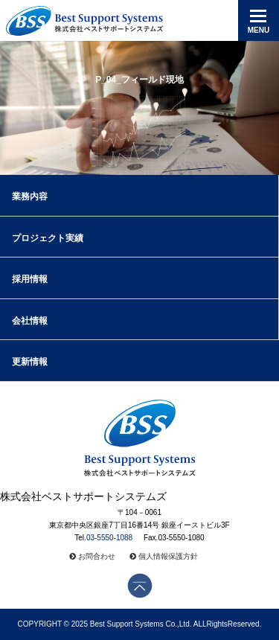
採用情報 (30, 279)
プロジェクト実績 (47, 238)
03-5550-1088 (109, 538)
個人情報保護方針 (168, 556)
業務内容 (30, 196)
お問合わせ (96, 556)
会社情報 (30, 321)
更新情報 (30, 361)
